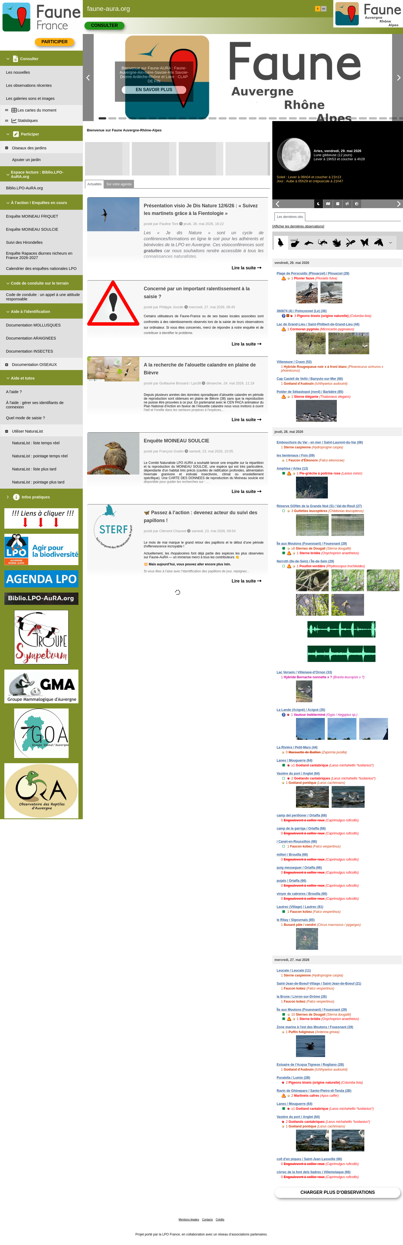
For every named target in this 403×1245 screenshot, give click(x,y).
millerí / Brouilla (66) (292, 854)
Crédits (220, 1219)
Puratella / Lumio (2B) (293, 1078)
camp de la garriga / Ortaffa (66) (301, 828)
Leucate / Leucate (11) (294, 970)
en (323, 8)
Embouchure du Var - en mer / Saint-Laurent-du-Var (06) (320, 442)
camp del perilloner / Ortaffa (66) (302, 815)
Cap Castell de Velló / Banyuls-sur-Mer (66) (310, 379)
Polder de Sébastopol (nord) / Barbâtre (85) (310, 392)
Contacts (207, 1219)
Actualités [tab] (94, 184)
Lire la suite (246, 268)
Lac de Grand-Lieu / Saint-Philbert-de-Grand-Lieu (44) (318, 324)
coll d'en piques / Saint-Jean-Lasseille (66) (309, 1159)
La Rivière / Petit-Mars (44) (297, 747)
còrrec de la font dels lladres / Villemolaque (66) (313, 1172)
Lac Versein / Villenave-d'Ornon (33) (304, 672)
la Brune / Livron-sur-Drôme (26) (302, 997)
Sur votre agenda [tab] (119, 184)
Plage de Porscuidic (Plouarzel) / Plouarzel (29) (313, 273)
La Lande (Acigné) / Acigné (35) (301, 710)
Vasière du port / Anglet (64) (298, 773)
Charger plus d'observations (337, 1192)
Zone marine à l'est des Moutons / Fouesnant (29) (315, 1027)
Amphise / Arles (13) (292, 468)
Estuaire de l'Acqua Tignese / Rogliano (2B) (310, 1065)
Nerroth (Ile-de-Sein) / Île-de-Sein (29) (305, 561)
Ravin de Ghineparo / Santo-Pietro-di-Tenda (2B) (314, 1091)
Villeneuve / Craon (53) (294, 362)
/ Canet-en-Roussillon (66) (297, 841)
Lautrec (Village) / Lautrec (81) (300, 907)
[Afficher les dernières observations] (298, 226)
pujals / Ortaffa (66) (291, 881)
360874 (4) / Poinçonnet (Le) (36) (301, 311)
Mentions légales (189, 1219)
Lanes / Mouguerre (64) (294, 760)
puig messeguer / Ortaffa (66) (299, 868)
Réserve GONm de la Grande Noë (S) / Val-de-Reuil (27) (319, 506)
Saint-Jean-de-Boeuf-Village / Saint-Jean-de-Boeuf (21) (319, 983)
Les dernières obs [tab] (290, 217)
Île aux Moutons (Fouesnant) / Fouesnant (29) (312, 544)
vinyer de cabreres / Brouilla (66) (302, 894)
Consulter (104, 25)
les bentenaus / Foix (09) (296, 455)
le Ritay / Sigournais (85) (296, 920)
